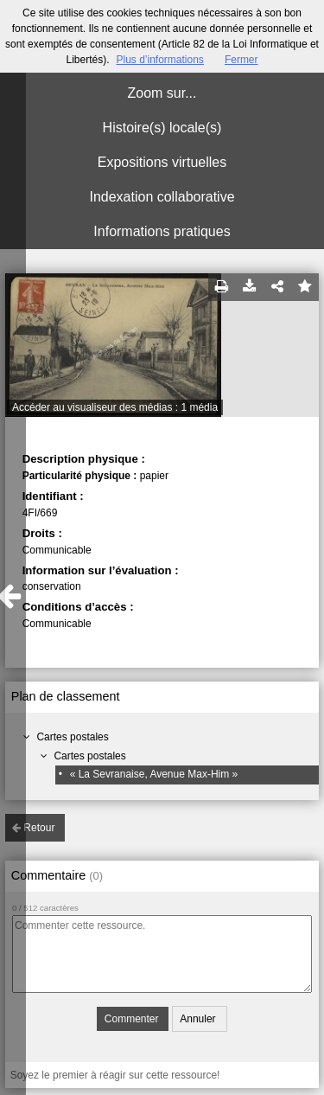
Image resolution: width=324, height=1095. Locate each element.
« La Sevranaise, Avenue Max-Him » (154, 774)
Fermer (241, 60)
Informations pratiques (161, 231)
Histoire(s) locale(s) (162, 127)
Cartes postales (72, 737)
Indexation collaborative (161, 196)
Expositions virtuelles (162, 162)
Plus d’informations (159, 60)
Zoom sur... (161, 93)
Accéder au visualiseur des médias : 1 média (115, 407)
